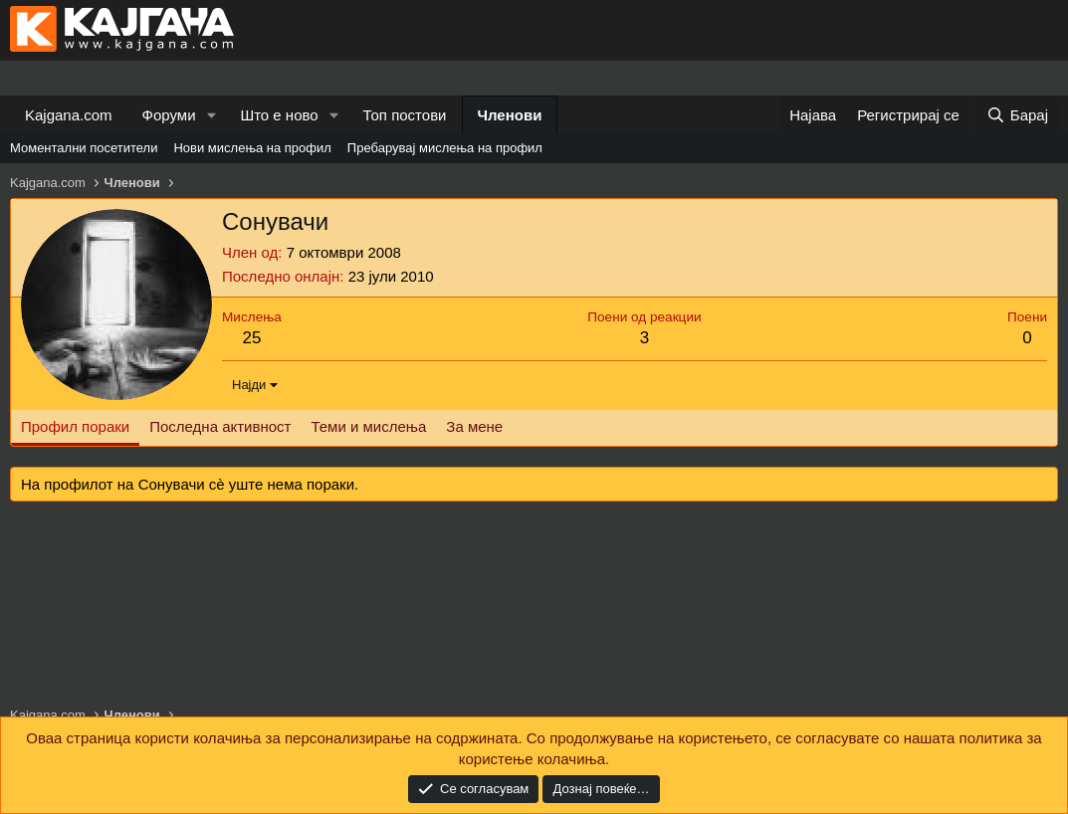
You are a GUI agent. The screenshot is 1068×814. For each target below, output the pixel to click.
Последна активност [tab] (220, 426)
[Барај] (1017, 115)
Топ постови (405, 114)
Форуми (169, 114)
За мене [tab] (474, 426)
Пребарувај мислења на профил (444, 147)
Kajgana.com (68, 114)
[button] (211, 115)
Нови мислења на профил (251, 147)
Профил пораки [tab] (75, 426)
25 (251, 337)
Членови (510, 114)
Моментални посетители (83, 147)
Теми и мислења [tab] (368, 426)
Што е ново (279, 114)
